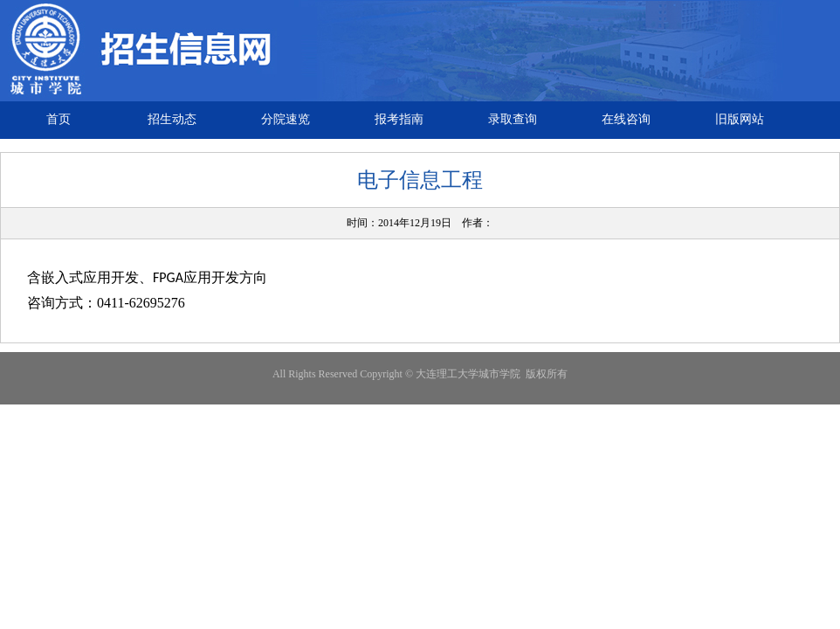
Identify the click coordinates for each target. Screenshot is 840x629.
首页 (58, 119)
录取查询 (512, 119)
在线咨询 (626, 119)
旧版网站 (739, 119)
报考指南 (399, 119)
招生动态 (172, 119)
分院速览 (285, 119)
